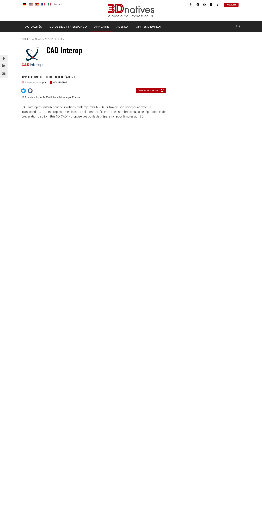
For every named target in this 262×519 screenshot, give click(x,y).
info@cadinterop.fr (34, 82)
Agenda (122, 26)
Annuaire (101, 26)
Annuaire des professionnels (186, 398)
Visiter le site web (148, 90)
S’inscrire (57, 364)
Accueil (26, 39)
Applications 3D (54, 39)
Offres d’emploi (148, 26)
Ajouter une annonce (207, 49)
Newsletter (176, 413)
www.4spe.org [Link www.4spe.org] (65, 484)
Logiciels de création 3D (61, 77)
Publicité (231, 4)
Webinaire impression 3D (184, 417)
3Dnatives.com (54, 439)
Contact (58, 4)
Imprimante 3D (178, 394)
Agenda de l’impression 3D (185, 405)
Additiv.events (73, 439)
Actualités (33, 26)
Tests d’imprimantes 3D (183, 402)
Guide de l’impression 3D (68, 26)
